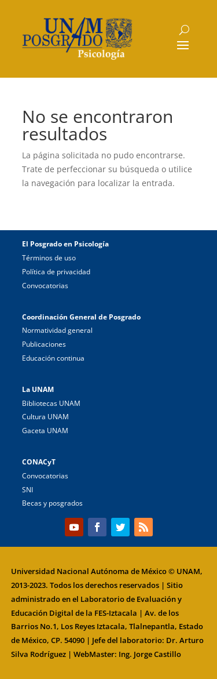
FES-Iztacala (115, 613)
